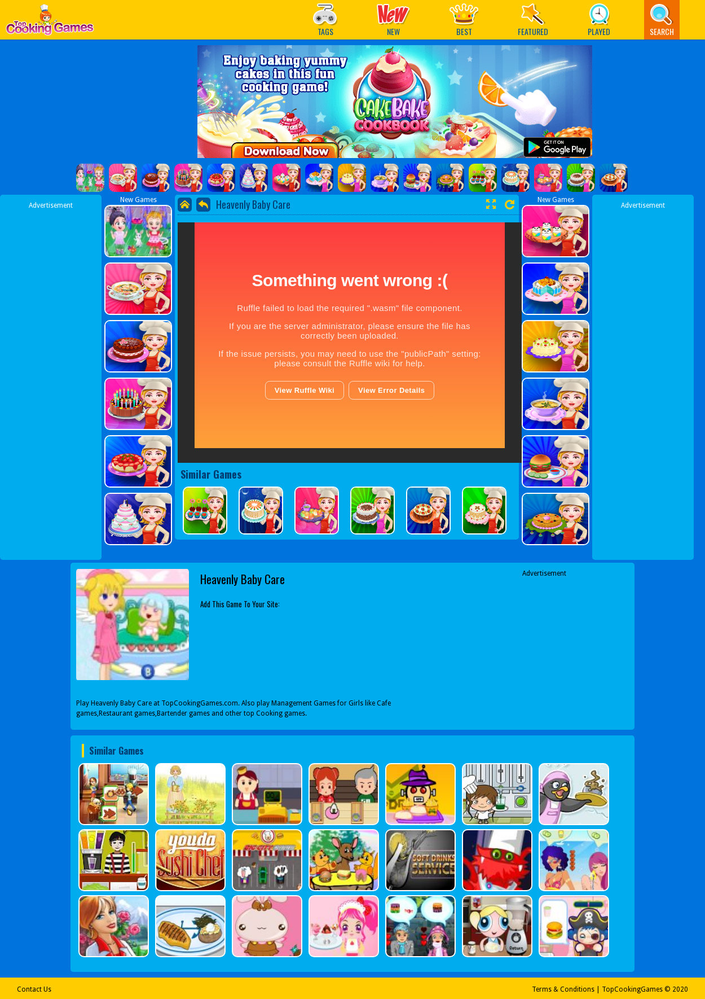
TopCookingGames (632, 989)
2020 (680, 989)
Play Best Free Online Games (50, 23)
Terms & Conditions (563, 989)
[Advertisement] (51, 380)
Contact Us (34, 989)
